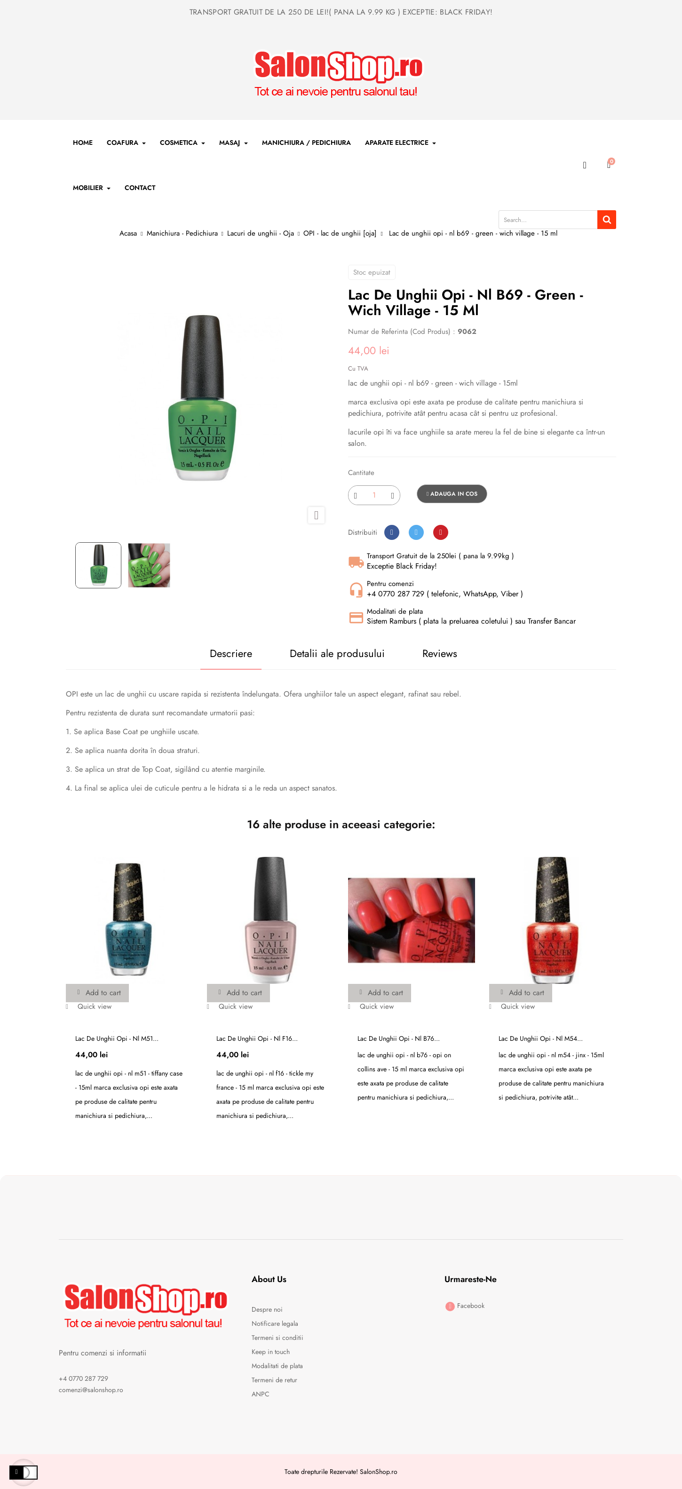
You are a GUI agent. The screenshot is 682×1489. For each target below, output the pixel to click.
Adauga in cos (452, 494)
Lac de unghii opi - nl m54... (541, 1038)
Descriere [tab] (228, 653)
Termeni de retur (274, 1380)
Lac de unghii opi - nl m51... (117, 1038)
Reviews (440, 653)
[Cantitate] (374, 495)
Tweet (416, 532)
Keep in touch (271, 1351)
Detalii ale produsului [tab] (336, 653)
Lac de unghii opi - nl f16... (257, 1038)
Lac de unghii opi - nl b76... (398, 1038)
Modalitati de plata (277, 1365)
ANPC (261, 1394)
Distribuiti (391, 532)
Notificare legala (275, 1323)
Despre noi (267, 1309)
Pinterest (440, 532)
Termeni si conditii (277, 1337)
